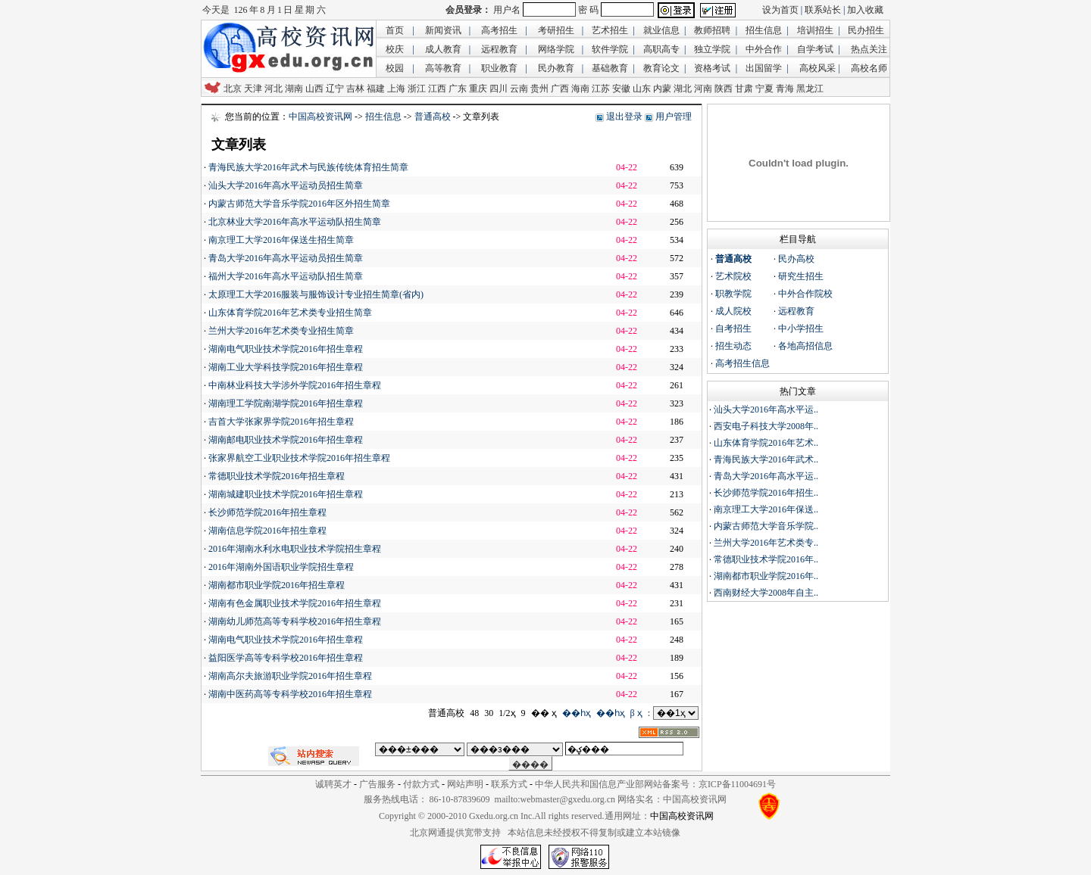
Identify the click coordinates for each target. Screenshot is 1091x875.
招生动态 (733, 346)
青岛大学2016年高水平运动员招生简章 (285, 258)
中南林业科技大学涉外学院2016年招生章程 (294, 385)
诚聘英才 (333, 784)
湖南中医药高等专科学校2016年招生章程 (290, 694)
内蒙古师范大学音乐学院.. (766, 526)
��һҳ (576, 713)
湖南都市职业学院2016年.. (766, 576)
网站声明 (465, 784)
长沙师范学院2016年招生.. (766, 492)
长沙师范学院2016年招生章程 (267, 512)
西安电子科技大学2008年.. (766, 426)
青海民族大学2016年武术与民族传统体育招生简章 (308, 167)
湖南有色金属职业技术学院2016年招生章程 (294, 603)
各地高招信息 (805, 346)
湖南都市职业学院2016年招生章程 (276, 585)
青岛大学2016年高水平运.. (766, 476)
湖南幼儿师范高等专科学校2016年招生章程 (294, 621)
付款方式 (421, 784)
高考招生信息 (742, 363)
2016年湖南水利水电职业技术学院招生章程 (294, 548)
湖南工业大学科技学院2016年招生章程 (285, 367)
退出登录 (624, 116)
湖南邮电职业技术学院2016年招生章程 (285, 439)
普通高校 (432, 116)
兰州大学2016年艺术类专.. (766, 542)
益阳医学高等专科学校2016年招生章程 (285, 657)
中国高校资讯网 (320, 116)
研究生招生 (801, 276)
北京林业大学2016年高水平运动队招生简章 (294, 221)
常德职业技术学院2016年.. (766, 559)
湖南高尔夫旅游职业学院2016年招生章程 (290, 676)
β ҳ (636, 713)
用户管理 (673, 116)
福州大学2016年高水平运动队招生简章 (285, 276)
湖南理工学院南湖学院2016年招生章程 (285, 403)
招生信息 (383, 116)
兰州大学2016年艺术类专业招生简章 (281, 330)
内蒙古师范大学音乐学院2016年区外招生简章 (299, 203)
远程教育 (796, 311)
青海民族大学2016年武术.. (766, 459)
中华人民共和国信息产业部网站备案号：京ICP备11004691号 (655, 784)
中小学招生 (801, 328)
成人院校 (733, 311)
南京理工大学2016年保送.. (766, 509)
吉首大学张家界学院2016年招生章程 (281, 421)
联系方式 (509, 784)
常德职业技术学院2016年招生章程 (276, 476)
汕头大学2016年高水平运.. (766, 409)
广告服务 (377, 784)
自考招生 (733, 328)
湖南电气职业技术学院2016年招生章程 (285, 349)
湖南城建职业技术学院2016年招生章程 (285, 494)
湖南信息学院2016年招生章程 (267, 530)
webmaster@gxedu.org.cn (567, 799)
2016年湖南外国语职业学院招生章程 (281, 567)
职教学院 (733, 293)
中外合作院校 (805, 293)
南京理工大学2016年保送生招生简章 (281, 240)
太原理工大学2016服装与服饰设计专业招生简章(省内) (316, 294)
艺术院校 (733, 276)
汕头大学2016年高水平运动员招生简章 (285, 185)
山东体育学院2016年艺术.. (766, 443)
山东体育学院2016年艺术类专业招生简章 (290, 312)
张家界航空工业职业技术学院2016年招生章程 (299, 458)
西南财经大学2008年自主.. (766, 592)
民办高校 (796, 259)
